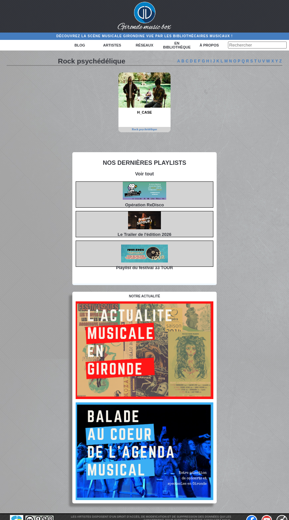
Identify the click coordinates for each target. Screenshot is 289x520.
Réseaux (144, 45)
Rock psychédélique (144, 129)
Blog (79, 45)
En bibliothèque (176, 45)
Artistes (112, 45)
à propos (209, 45)
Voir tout (144, 173)
